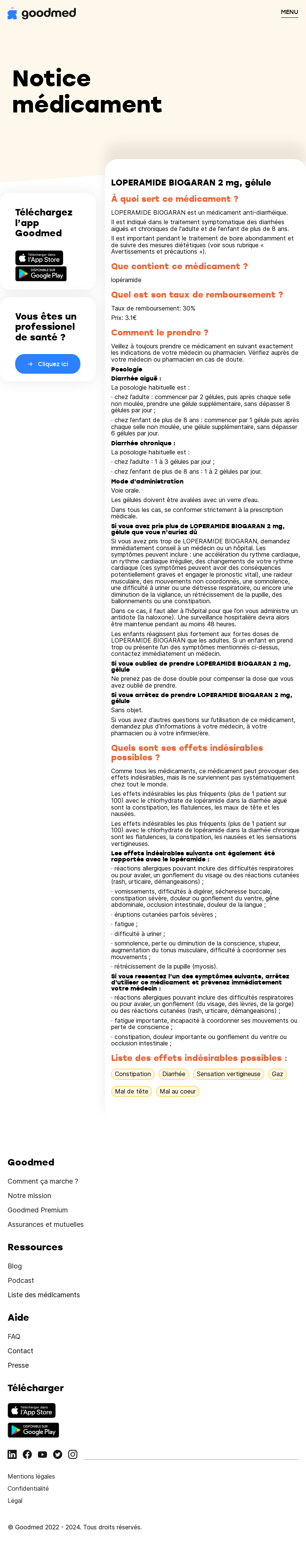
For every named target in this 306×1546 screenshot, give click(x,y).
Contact (20, 1351)
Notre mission (29, 1196)
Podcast (21, 1280)
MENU (289, 12)
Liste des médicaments (44, 1295)
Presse (18, 1365)
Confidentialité (28, 1488)
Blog (15, 1266)
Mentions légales (31, 1476)
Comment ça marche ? (43, 1181)
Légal (15, 1500)
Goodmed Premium (38, 1210)
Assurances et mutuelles (46, 1224)
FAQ (14, 1336)
